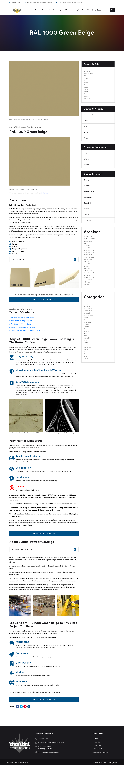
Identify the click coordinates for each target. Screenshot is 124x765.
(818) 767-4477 (16, 3)
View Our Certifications (22, 548)
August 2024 (88, 258)
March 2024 (87, 267)
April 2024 (87, 264)
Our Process (97, 743)
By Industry (53, 9)
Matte (86, 131)
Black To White (88, 72)
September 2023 (89, 276)
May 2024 (87, 262)
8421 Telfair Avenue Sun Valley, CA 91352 (70, 3)
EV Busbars (87, 320)
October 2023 (88, 273)
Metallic (86, 94)
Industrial (37, 117)
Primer (86, 163)
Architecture (88, 309)
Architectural (21, 117)
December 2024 (89, 248)
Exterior (28, 117)
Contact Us (97, 740)
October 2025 (88, 235)
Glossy (32, 117)
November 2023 (89, 271)
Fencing (86, 325)
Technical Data (18, 258)
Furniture (87, 327)
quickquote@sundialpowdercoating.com (39, 3)
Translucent (88, 113)
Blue (85, 79)
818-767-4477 (42, 737)
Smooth (46, 117)
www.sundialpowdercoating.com (48, 750)
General (86, 178)
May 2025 (87, 242)
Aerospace (87, 184)
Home (31, 9)
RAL (42, 117)
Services (41, 9)
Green (86, 81)
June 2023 (87, 283)
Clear (85, 74)
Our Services (98, 746)
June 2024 (87, 260)
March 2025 (87, 246)
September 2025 (89, 237)
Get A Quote (97, 9)
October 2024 (88, 253)
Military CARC (88, 345)
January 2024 (88, 269)
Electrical (87, 201)
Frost (86, 119)
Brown (86, 83)
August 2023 (88, 278)
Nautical (87, 213)
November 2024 (89, 251)
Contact (83, 9)
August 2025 (88, 239)
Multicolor (87, 97)
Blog (74, 9)
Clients (65, 9)
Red (85, 92)
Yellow (86, 88)
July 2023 (87, 280)
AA (85, 300)
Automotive (88, 196)
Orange (86, 90)
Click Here (106, 750)
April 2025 (87, 244)
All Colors (14, 117)
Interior (86, 157)
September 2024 (89, 255)
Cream (86, 85)
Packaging (87, 219)
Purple (86, 76)
